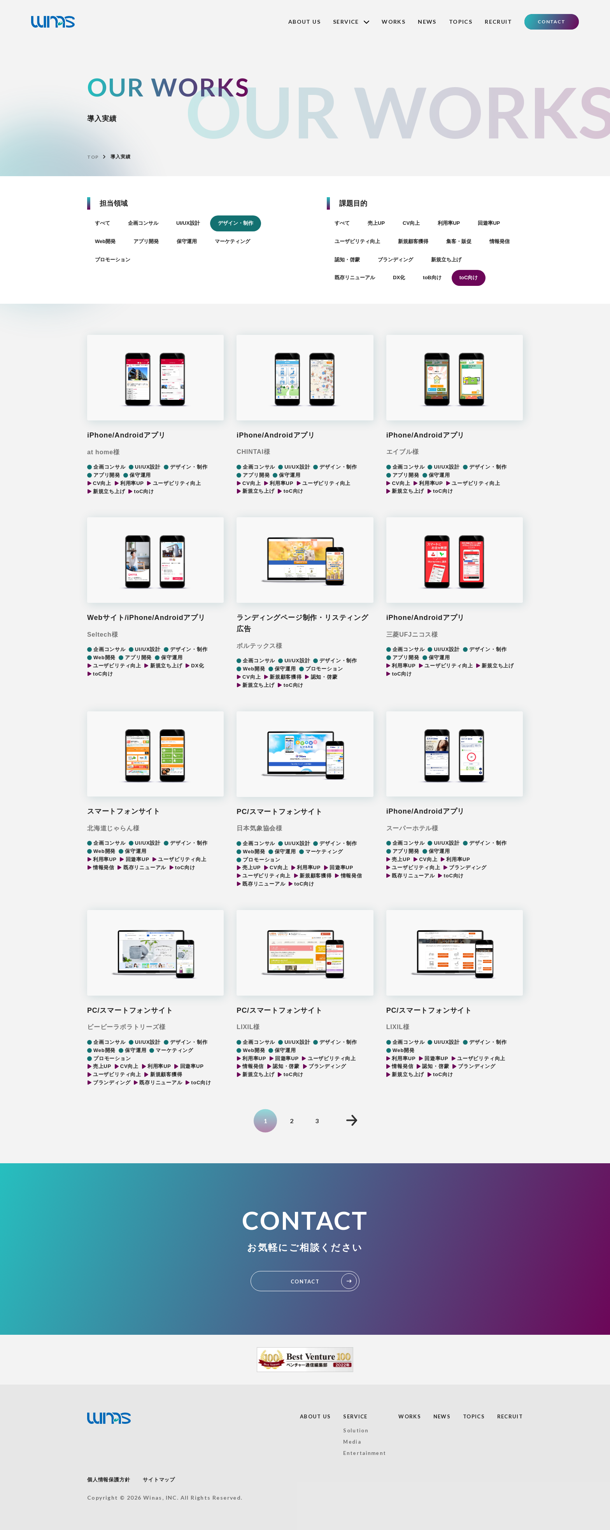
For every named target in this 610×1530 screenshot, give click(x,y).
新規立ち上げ (446, 260)
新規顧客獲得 (413, 241)
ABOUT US (304, 21)
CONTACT (551, 22)
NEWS (427, 21)
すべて (102, 223)
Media (352, 1442)
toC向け (468, 277)
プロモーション (112, 260)
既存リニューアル (355, 277)
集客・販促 (459, 241)
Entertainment (364, 1453)
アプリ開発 (146, 241)
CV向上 (411, 223)
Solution (355, 1430)
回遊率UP (489, 223)
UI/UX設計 (188, 223)
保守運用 (187, 241)
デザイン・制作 (235, 223)
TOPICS (460, 21)
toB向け (432, 277)
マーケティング (232, 241)
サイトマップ (159, 1480)
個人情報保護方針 (108, 1480)
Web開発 (105, 241)
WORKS (393, 21)
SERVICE (351, 21)
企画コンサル (143, 223)
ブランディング (395, 260)
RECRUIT (498, 21)
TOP (92, 157)
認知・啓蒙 (347, 260)
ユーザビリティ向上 (357, 241)
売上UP (376, 223)
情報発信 (499, 241)
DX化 (399, 277)
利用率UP (449, 223)
